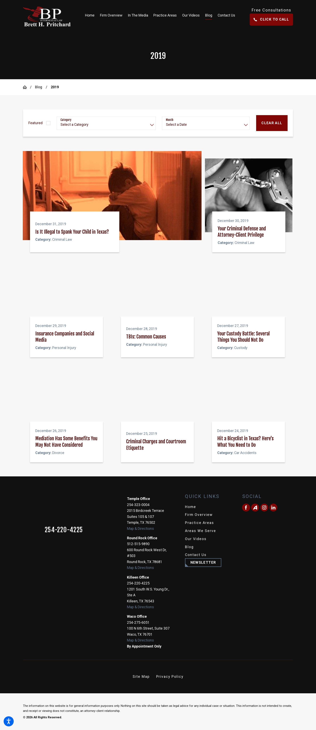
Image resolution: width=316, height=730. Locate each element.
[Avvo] (255, 507)
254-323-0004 (138, 505)
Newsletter (203, 562)
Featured (35, 123)
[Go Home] (26, 87)
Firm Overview (199, 515)
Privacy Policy (170, 677)
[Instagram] (264, 507)
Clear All (271, 123)
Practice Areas (199, 523)
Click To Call (271, 19)
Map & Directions (140, 529)
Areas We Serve (200, 531)
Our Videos (196, 539)
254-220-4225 (64, 530)
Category (65, 120)
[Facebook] (246, 507)
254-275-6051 (138, 623)
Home (190, 507)
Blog (38, 87)
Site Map (141, 677)
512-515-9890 (138, 544)
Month (169, 120)
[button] (9, 721)
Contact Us (196, 555)
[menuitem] (91, 16)
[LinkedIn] (273, 507)
